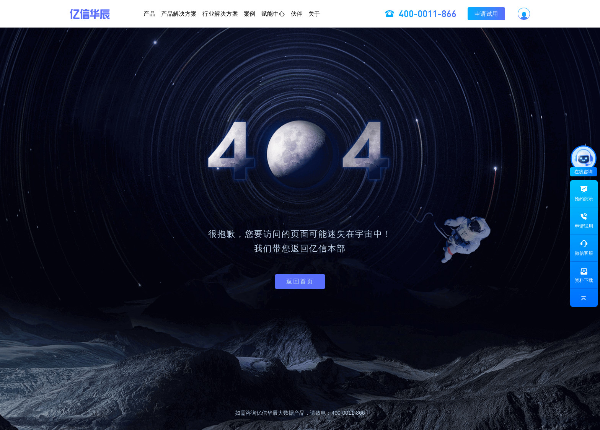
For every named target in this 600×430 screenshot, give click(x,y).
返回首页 (300, 281)
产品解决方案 (142, 13)
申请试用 (541, 13)
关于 (369, 13)
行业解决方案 (202, 13)
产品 (95, 13)
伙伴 (333, 13)
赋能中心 (291, 13)
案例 (250, 13)
